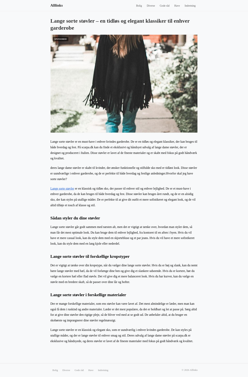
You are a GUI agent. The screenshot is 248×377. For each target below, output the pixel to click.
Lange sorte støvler (62, 188)
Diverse (151, 5)
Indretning (190, 5)
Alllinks (56, 5)
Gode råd (165, 5)
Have (177, 5)
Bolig (139, 5)
